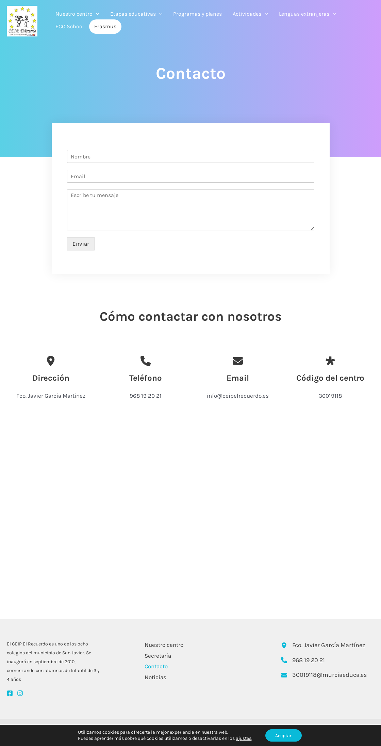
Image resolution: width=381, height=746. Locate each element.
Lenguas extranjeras (307, 14)
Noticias (155, 677)
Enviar (80, 243)
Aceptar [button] (283, 735)
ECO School (69, 26)
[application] (96, 14)
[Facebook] (10, 693)
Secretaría (157, 655)
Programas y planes (197, 14)
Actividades (250, 14)
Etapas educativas (136, 14)
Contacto (155, 666)
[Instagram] (20, 693)
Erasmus (105, 26)
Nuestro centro (77, 14)
